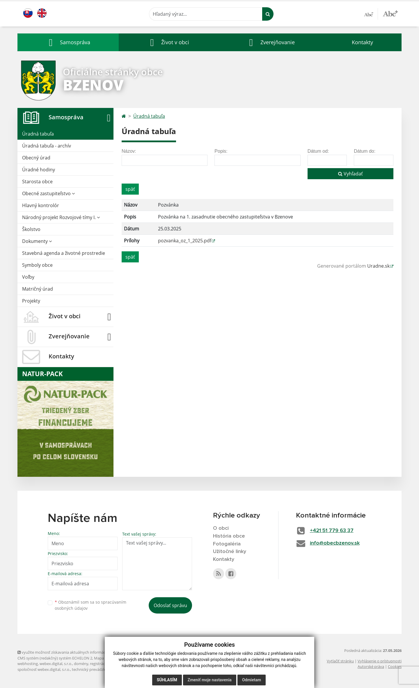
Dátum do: (364, 151)
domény (81, 663)
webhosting (27, 663)
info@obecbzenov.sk (335, 543)
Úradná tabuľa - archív (46, 146)
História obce (229, 536)
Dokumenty (37, 241)
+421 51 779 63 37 (332, 530)
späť (130, 189)
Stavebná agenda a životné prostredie (63, 253)
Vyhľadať (350, 173)
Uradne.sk (378, 266)
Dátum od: (318, 151)
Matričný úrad (37, 289)
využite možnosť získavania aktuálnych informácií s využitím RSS (75, 652)
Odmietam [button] (251, 680)
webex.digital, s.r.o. (56, 663)
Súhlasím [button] (167, 680)
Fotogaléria (227, 544)
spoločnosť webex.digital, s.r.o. (43, 669)
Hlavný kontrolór (40, 205)
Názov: (129, 151)
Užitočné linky (229, 551)
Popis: (220, 151)
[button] (68, 42)
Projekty (31, 301)
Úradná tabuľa (38, 134)
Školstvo (31, 229)
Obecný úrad (36, 157)
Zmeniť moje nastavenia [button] (210, 680)
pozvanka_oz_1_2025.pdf (184, 240)
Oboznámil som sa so (90, 605)
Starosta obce (37, 181)
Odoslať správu (170, 605)
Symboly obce (37, 265)
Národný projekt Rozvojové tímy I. (61, 217)
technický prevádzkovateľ (94, 669)
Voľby (28, 277)
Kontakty (362, 42)
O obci (221, 528)
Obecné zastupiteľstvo (48, 193)
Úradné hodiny (38, 169)
